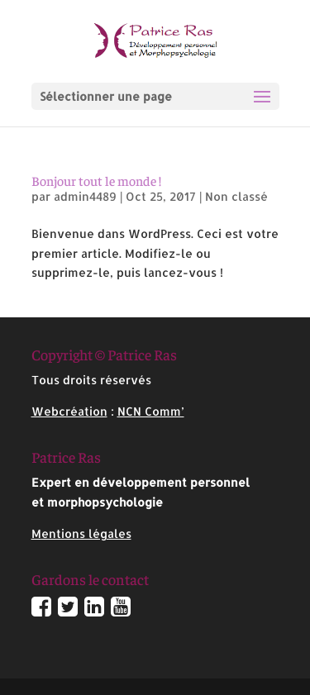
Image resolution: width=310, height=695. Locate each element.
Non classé (236, 196)
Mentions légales (81, 533)
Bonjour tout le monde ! (96, 180)
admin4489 (85, 196)
